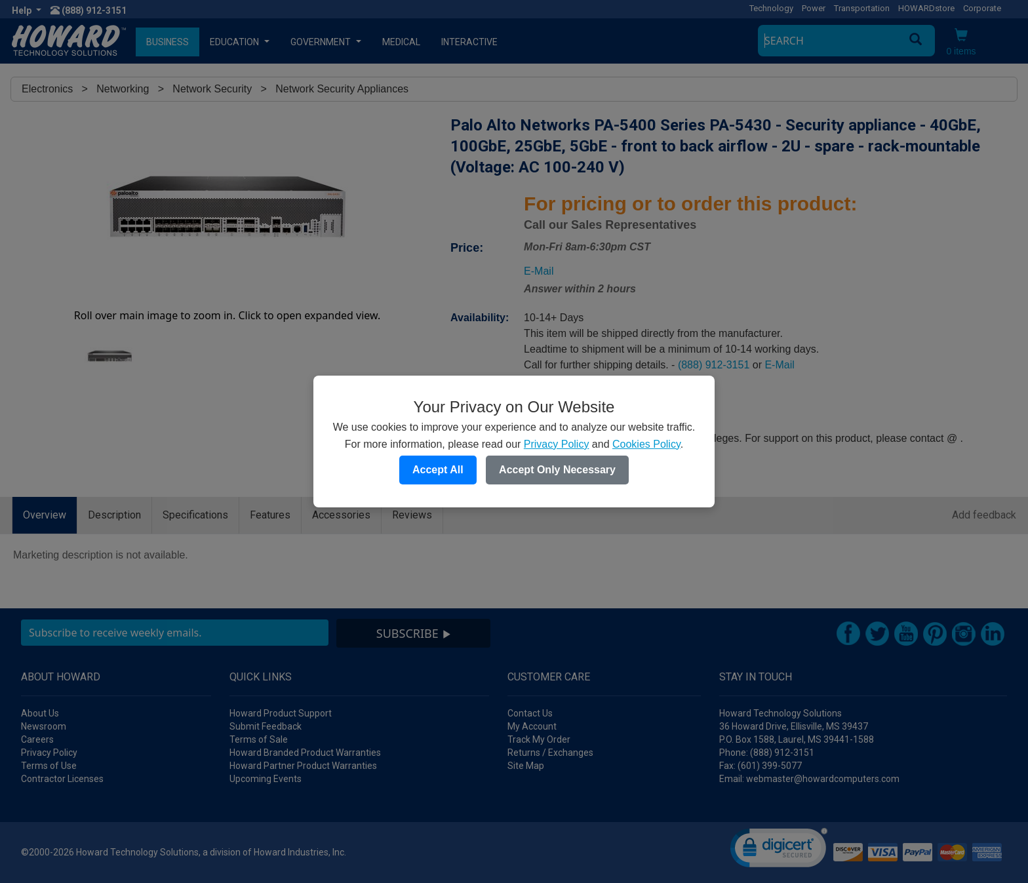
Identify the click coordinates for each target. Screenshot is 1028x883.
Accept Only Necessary (557, 469)
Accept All (438, 469)
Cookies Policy (646, 444)
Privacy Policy (556, 444)
